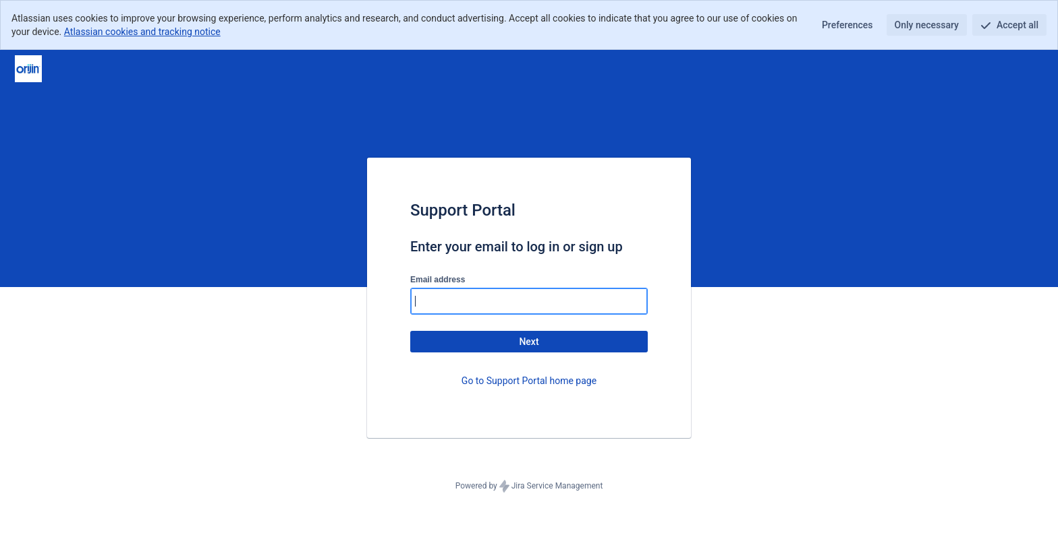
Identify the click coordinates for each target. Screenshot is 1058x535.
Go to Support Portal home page (529, 380)
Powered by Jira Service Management (529, 486)
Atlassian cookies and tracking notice (142, 31)
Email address (437, 279)
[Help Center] (28, 68)
